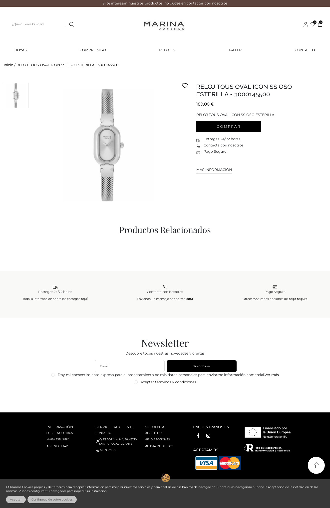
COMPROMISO (93, 50)
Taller (235, 50)
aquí (84, 299)
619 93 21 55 (107, 450)
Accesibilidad (57, 446)
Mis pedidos (153, 433)
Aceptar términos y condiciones (168, 382)
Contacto (305, 50)
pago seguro (298, 299)
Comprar (229, 126)
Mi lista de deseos (158, 446)
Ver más (272, 375)
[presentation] (165, 396)
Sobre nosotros (59, 433)
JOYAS (21, 50)
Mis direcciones (157, 439)
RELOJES (167, 50)
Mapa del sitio (57, 439)
